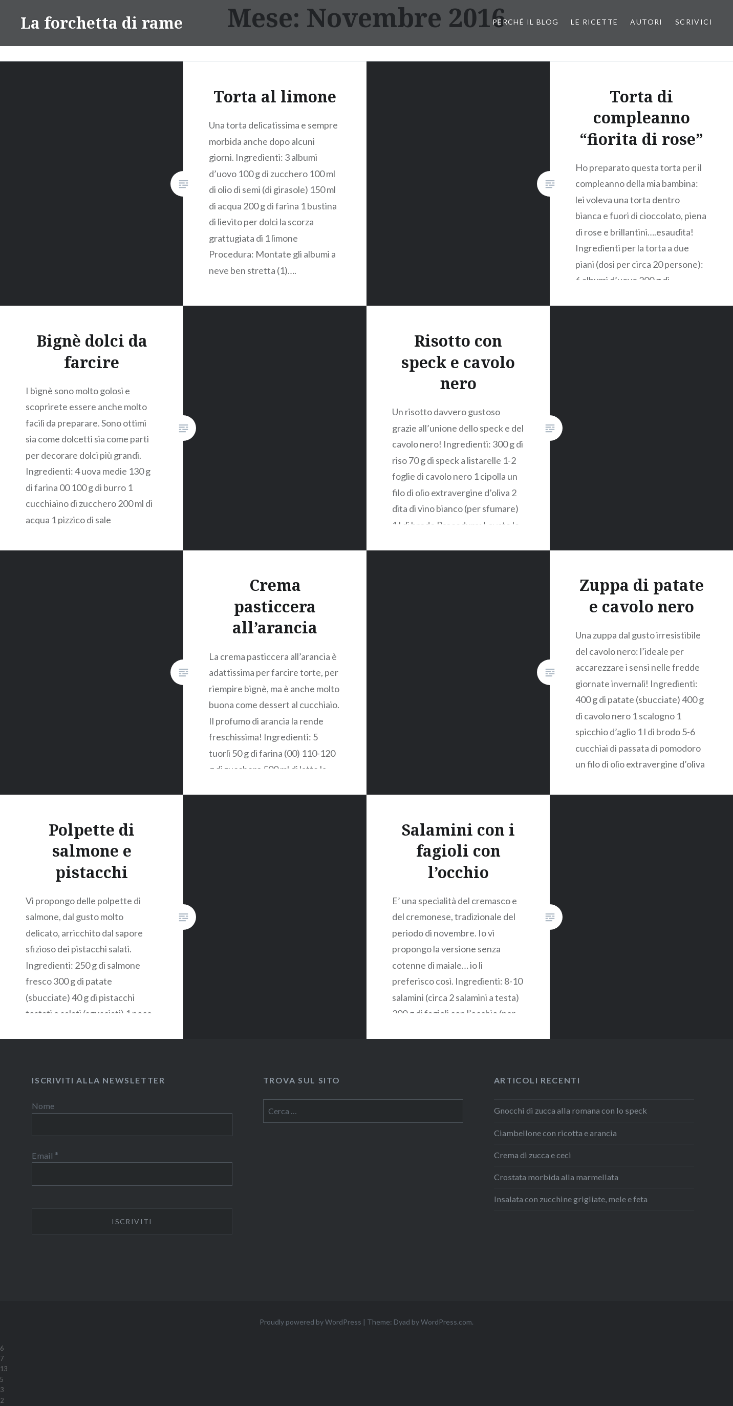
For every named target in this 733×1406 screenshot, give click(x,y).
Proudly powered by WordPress (310, 1321)
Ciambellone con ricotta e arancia (555, 1133)
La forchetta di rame (101, 22)
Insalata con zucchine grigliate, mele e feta (571, 1199)
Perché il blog (525, 21)
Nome (43, 1106)
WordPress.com (446, 1321)
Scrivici (694, 21)
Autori (646, 21)
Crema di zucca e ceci (532, 1155)
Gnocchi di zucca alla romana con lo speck (570, 1110)
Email (45, 1155)
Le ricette (594, 21)
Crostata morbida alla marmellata (556, 1177)
